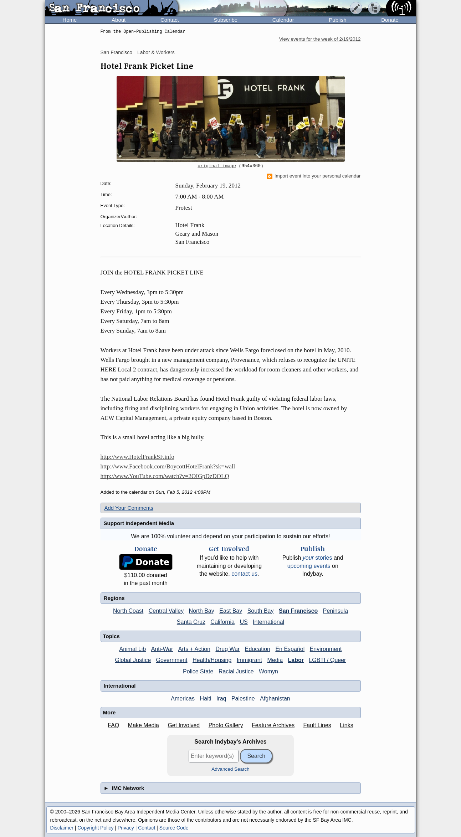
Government (172, 660)
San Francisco (116, 52)
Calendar (283, 20)
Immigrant (249, 660)
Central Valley (166, 611)
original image (217, 166)
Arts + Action (194, 649)
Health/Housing (212, 660)
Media (275, 660)
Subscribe (225, 20)
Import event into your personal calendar (314, 176)
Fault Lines (317, 725)
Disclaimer (61, 828)
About (119, 20)
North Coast (128, 611)
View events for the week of (320, 39)
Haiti (205, 698)
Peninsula (335, 611)
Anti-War (162, 649)
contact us (244, 574)
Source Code (174, 828)
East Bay (230, 611)
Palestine (243, 698)
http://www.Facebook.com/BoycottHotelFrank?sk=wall (168, 466)
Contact (169, 20)
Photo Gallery (226, 725)
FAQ (113, 725)
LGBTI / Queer (327, 660)
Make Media (143, 725)
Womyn (268, 671)
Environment (326, 649)
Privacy (126, 828)
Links (346, 725)
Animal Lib (132, 649)
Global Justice (133, 660)
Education (257, 649)
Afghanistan (275, 698)
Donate (389, 20)
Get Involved (184, 725)
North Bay (201, 611)
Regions (114, 598)
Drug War (227, 649)
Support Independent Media (139, 523)
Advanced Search (230, 769)
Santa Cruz (191, 622)
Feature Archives (273, 725)
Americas (183, 698)
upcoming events (309, 566)
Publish (337, 20)
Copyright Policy (95, 828)
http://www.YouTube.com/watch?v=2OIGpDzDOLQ (165, 476)
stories (317, 558)
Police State (198, 671)
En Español (289, 649)
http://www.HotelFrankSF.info (137, 456)
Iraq (221, 698)
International (268, 622)
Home (69, 20)
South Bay (260, 611)
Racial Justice (236, 671)
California (222, 622)
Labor (295, 660)
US (243, 622)
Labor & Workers (156, 52)
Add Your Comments (129, 508)
